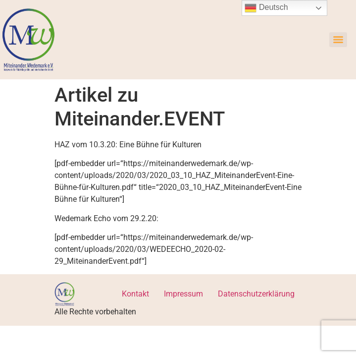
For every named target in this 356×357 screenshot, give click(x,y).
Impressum (183, 293)
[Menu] (338, 39)
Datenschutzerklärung (256, 293)
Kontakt (135, 293)
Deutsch (266, 8)
